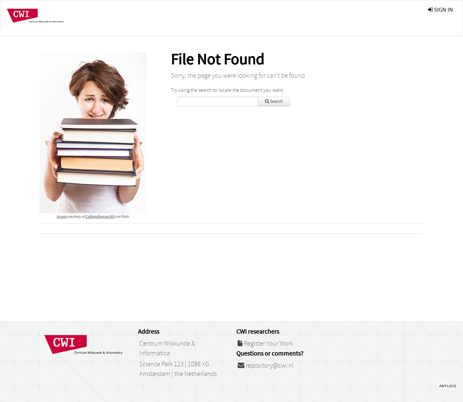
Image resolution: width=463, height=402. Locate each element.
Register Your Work (265, 344)
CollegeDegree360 (100, 217)
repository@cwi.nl (266, 365)
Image (62, 217)
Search (274, 101)
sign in (440, 9)
